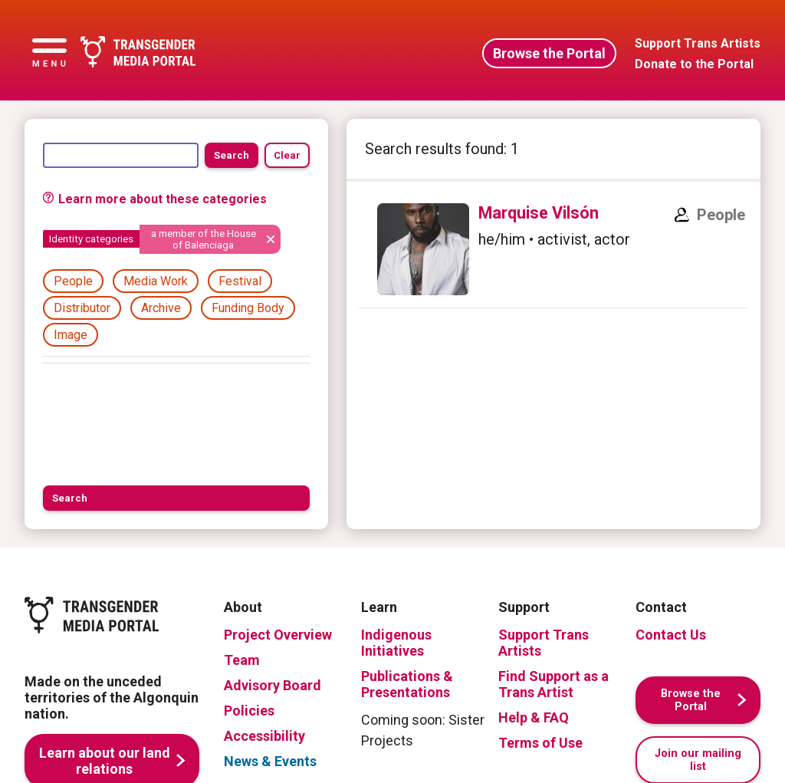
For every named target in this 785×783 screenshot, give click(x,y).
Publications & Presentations (407, 684)
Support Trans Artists (543, 643)
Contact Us (671, 635)
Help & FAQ (533, 717)
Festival (239, 281)
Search (231, 155)
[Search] (121, 155)
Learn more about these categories (155, 199)
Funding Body (248, 308)
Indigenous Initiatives (396, 643)
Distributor (82, 308)
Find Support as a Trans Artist (553, 684)
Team (242, 660)
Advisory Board (272, 685)
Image (70, 334)
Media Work (155, 281)
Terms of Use (540, 743)
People (73, 281)
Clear (287, 155)
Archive (161, 308)
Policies (249, 710)
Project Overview (278, 635)
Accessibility (264, 736)
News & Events (270, 761)
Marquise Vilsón (538, 212)
